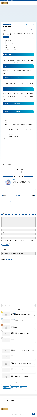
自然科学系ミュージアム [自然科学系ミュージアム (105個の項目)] (22, 387)
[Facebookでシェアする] (12, 172)
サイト (2, 236)
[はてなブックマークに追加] (19, 172)
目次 (6, 37)
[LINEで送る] (25, 172)
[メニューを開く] (35, 3)
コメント (3, 216)
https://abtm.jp (11, 162)
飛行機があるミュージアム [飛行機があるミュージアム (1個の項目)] (7, 389)
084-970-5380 (11, 128)
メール (3, 232)
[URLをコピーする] (31, 172)
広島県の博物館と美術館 (7, 24)
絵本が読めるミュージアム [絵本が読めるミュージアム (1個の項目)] (7, 387)
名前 (2, 228)
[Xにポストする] (6, 172)
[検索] (34, 305)
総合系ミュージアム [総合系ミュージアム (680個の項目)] (14, 387)
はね (14, 179)
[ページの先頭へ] (33, 414)
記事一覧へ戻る (18, 195)
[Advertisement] (18, 12)
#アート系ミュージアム (30, 24)
